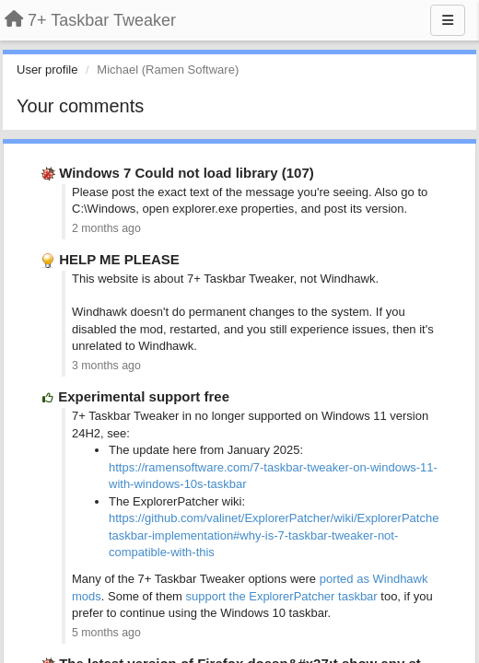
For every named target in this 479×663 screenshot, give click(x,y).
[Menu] (447, 20)
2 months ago (106, 228)
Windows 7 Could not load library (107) (186, 172)
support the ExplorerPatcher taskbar (282, 596)
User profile (47, 69)
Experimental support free (143, 396)
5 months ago (106, 632)
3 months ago (106, 365)
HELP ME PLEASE (119, 259)
